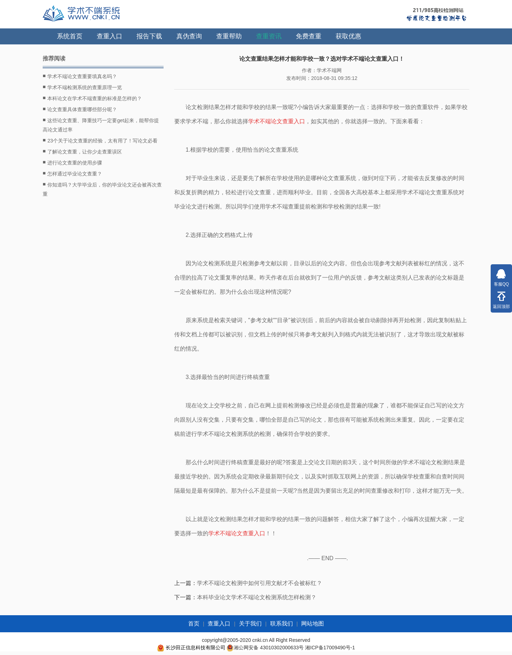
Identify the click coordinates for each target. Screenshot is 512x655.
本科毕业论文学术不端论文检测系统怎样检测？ (256, 597)
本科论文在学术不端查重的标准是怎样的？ (92, 98)
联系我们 (281, 624)
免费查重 (308, 36)
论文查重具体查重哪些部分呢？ (80, 109)
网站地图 (312, 624)
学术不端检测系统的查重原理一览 (82, 87)
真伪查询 (189, 36)
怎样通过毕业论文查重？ (72, 173)
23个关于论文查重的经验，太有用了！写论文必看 (100, 140)
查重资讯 (269, 36)
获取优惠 (348, 36)
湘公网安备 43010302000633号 (269, 647)
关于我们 (250, 624)
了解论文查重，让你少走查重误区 (82, 151)
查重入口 (109, 36)
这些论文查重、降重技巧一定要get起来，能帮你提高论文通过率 (101, 124)
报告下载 (149, 36)
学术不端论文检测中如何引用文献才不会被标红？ (259, 583)
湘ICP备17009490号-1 (330, 647)
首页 (193, 624)
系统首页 (69, 36)
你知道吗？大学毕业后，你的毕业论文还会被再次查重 (102, 188)
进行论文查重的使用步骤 (72, 162)
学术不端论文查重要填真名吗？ (80, 76)
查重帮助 (229, 36)
